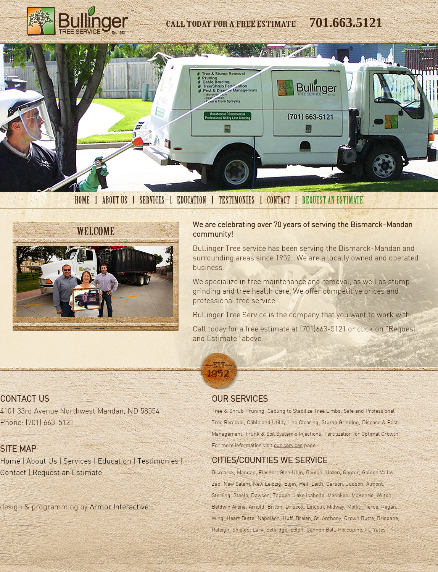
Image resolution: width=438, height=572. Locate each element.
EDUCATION (191, 201)
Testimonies (158, 461)
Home (10, 461)
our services (288, 445)
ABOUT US (114, 201)
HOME (82, 201)
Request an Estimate (67, 473)
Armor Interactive (119, 507)
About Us (41, 461)
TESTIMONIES (237, 201)
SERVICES (152, 201)
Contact (13, 473)
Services (77, 461)
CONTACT (278, 201)
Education (114, 461)
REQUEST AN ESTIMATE (332, 201)
